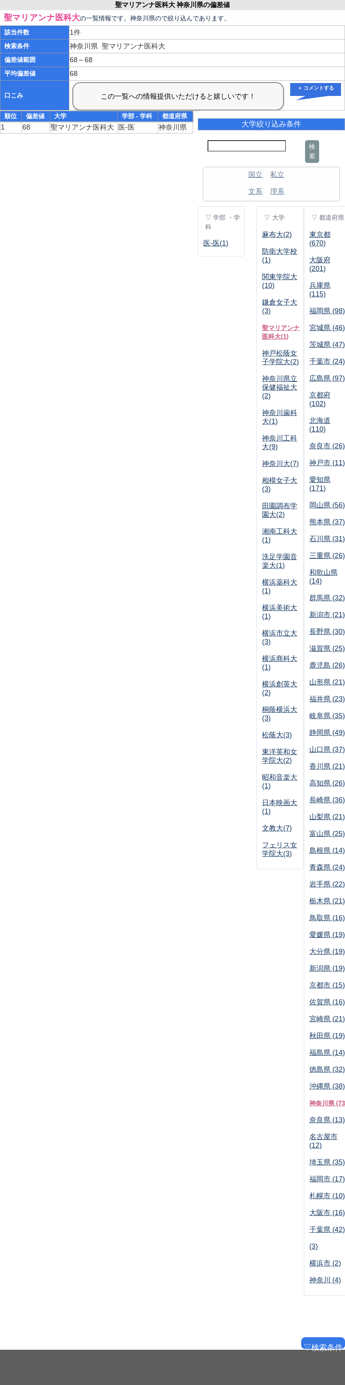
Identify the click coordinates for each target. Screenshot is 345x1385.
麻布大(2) (277, 234)
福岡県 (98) (327, 311)
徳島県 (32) (327, 1069)
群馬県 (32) (327, 598)
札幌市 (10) (327, 1196)
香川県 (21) (327, 766)
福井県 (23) (327, 699)
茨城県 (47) (327, 345)
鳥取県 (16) (327, 918)
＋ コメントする (315, 88)
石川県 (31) (327, 539)
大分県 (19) (327, 951)
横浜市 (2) (325, 1263)
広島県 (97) (327, 378)
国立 (255, 175)
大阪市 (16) (327, 1213)
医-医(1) (215, 243)
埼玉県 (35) (327, 1162)
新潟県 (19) (327, 968)
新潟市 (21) (327, 615)
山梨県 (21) (327, 817)
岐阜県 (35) (327, 716)
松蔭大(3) (277, 735)
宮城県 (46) (327, 328)
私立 (277, 175)
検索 (312, 151)
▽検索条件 (322, 1346)
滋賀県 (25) (327, 648)
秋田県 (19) (327, 1036)
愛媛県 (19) (327, 935)
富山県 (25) (327, 834)
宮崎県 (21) (327, 1019)
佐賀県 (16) (327, 1002)
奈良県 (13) (327, 1120)
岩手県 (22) (327, 884)
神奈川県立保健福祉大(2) (279, 387)
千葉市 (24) (327, 361)
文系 (255, 191)
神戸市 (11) (327, 463)
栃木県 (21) (327, 901)
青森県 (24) (327, 867)
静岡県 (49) (327, 733)
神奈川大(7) (280, 464)
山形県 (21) (327, 682)
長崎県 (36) (327, 800)
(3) (313, 1246)
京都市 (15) (327, 985)
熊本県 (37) (327, 522)
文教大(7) (277, 828)
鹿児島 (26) (327, 665)
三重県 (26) (327, 556)
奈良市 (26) (327, 446)
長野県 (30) (327, 632)
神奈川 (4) (325, 1280)
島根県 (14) (327, 850)
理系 (277, 191)
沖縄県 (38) (327, 1086)
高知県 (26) (327, 783)
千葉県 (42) (327, 1229)
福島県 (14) (327, 1052)
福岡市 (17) (327, 1179)
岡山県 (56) (327, 505)
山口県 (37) (327, 749)
